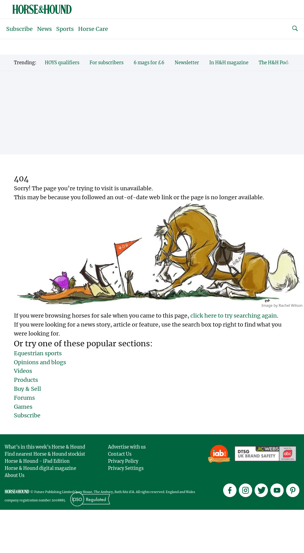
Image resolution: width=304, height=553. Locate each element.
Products (26, 379)
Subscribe (19, 28)
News (44, 28)
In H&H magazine (228, 62)
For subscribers (106, 62)
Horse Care (93, 28)
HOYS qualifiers (62, 62)
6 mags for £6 (149, 62)
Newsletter (187, 62)
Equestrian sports (38, 353)
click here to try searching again (233, 315)
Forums (24, 397)
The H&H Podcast (278, 62)
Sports (65, 28)
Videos (23, 370)
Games (23, 406)
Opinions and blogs (40, 362)
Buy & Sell (27, 388)
